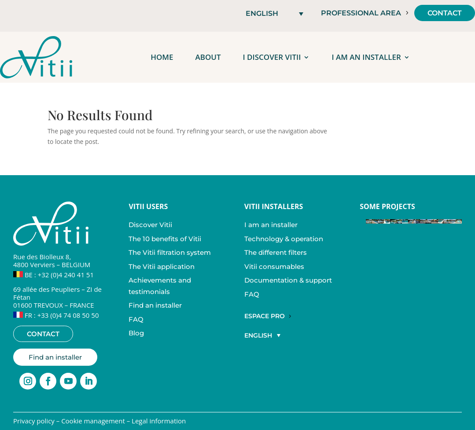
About (208, 57)
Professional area (361, 13)
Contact (444, 13)
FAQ (136, 319)
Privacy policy (34, 420)
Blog (136, 333)
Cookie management (93, 420)
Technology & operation (283, 239)
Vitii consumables (274, 266)
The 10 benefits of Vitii (165, 239)
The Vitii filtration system (170, 252)
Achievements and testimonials (160, 286)
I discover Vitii (272, 57)
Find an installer (55, 357)
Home (162, 57)
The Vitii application (162, 266)
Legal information (159, 420)
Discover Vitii (150, 225)
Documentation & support (288, 280)
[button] (274, 13)
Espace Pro (264, 316)
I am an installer (366, 57)
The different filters (275, 252)
